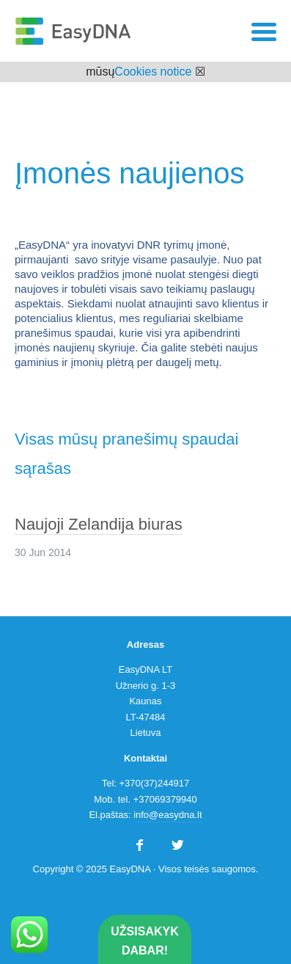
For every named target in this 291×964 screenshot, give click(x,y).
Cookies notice (152, 71)
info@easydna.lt (167, 814)
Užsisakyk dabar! (144, 941)
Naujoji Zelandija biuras (99, 524)
